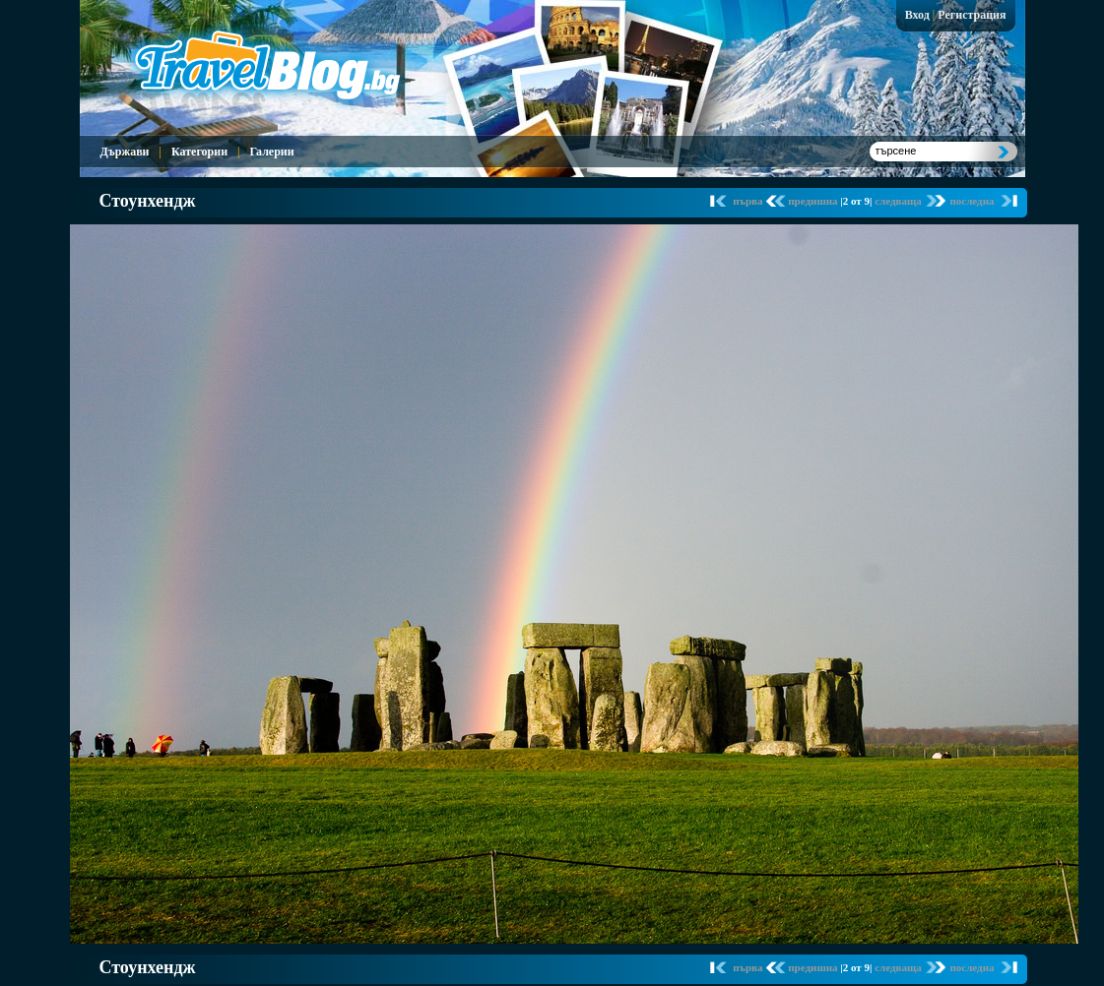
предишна (814, 201)
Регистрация (972, 15)
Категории (199, 151)
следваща (899, 201)
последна (971, 201)
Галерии (271, 151)
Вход (917, 15)
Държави (125, 151)
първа (749, 201)
